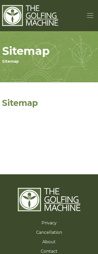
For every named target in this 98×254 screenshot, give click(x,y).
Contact (49, 251)
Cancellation (49, 232)
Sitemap (10, 61)
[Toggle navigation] (90, 15)
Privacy (49, 222)
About (49, 241)
